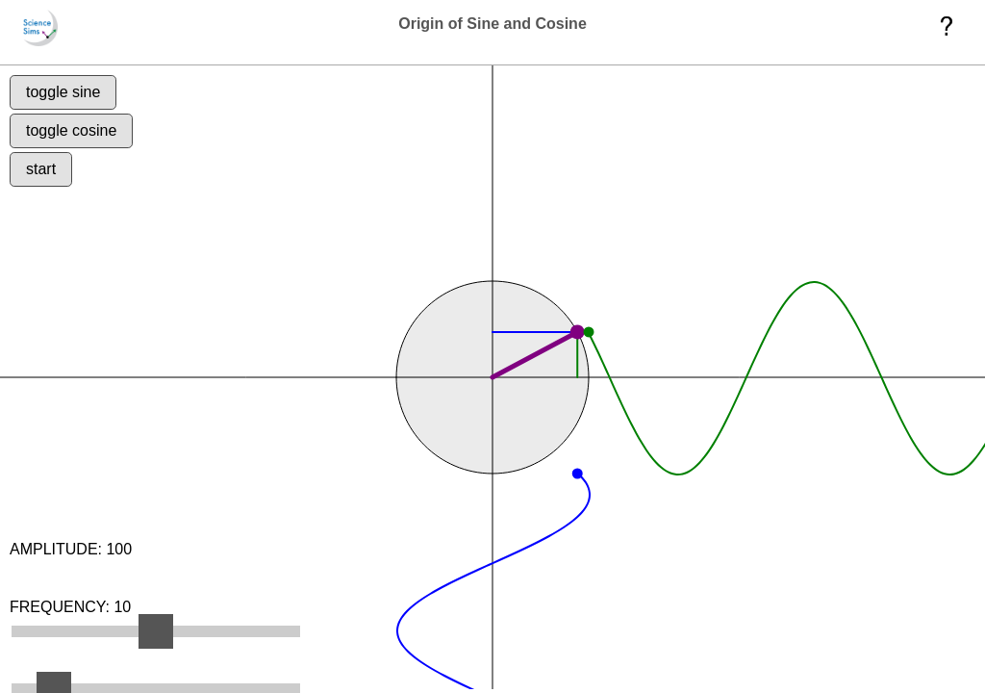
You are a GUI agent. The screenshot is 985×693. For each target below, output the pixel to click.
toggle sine (73, 101)
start (50, 198)
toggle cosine (81, 149)
